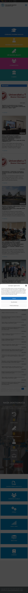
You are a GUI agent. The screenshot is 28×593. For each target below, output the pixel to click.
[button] (26, 285)
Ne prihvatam (14, 302)
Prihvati (14, 298)
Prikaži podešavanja (14, 305)
